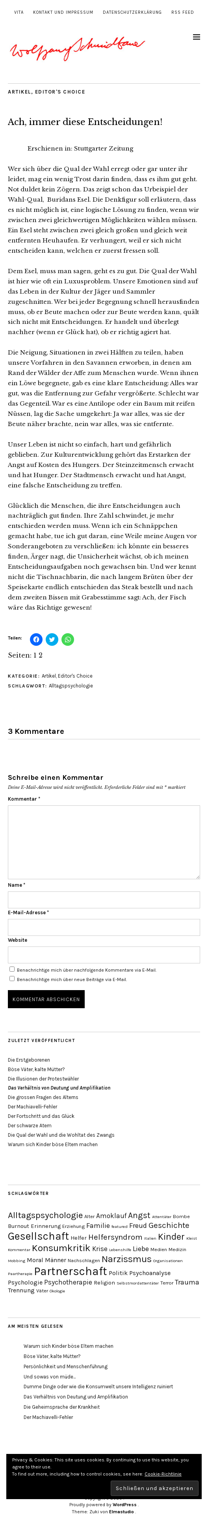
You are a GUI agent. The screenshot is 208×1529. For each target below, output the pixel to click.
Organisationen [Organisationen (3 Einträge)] (168, 1260)
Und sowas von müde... (50, 1377)
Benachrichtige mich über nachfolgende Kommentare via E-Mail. (86, 970)
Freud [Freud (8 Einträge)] (138, 1225)
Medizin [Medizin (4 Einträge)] (177, 1249)
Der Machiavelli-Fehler (32, 1107)
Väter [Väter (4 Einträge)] (42, 1291)
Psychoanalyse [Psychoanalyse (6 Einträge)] (150, 1273)
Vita (19, 12)
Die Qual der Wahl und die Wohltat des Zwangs (61, 1135)
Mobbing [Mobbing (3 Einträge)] (16, 1260)
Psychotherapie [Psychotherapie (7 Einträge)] (68, 1282)
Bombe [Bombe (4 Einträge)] (181, 1216)
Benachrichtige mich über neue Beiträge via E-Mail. (72, 979)
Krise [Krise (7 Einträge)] (100, 1249)
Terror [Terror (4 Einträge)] (166, 1283)
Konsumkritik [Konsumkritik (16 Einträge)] (61, 1247)
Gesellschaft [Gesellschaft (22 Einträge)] (38, 1236)
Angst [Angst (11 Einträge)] (139, 1215)
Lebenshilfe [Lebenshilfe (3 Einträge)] (120, 1249)
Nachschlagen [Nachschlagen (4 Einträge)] (84, 1260)
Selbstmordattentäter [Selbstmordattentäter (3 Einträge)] (138, 1283)
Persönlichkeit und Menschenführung (66, 1366)
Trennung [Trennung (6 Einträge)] (21, 1290)
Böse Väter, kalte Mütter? (36, 1069)
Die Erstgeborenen (29, 1060)
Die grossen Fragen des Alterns (43, 1097)
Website (17, 940)
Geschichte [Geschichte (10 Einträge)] (169, 1225)
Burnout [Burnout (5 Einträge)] (18, 1226)
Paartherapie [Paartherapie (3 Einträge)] (20, 1273)
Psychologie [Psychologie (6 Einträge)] (25, 1282)
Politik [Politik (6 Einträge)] (118, 1273)
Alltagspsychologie (71, 686)
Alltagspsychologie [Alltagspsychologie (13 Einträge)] (45, 1215)
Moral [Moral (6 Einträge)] (35, 1260)
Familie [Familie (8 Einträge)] (98, 1225)
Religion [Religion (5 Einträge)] (104, 1282)
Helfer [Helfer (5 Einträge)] (79, 1238)
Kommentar (24, 799)
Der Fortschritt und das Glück (41, 1116)
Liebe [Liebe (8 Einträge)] (141, 1248)
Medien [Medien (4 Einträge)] (158, 1249)
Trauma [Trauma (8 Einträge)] (187, 1282)
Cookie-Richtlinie (163, 1474)
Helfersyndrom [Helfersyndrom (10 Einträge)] (115, 1237)
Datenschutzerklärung (132, 12)
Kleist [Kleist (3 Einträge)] (191, 1238)
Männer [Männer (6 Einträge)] (55, 1260)
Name (16, 885)
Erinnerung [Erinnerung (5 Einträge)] (46, 1226)
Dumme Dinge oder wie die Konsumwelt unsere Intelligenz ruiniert (98, 1386)
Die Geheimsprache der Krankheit (62, 1407)
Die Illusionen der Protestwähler (43, 1079)
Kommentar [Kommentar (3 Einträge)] (19, 1249)
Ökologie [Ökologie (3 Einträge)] (57, 1291)
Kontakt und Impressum (63, 12)
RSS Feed (182, 12)
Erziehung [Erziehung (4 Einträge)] (73, 1226)
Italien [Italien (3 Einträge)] (150, 1238)
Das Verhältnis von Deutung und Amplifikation (76, 1397)
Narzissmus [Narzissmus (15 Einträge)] (127, 1258)
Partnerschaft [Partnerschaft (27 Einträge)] (70, 1271)
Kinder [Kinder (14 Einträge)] (171, 1236)
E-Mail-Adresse (28, 912)
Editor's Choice (60, 92)
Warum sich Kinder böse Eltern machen (53, 1144)
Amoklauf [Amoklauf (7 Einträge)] (111, 1216)
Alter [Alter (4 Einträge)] (89, 1216)
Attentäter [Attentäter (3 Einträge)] (161, 1216)
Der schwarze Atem (30, 1125)
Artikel (19, 92)
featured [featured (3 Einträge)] (119, 1226)
